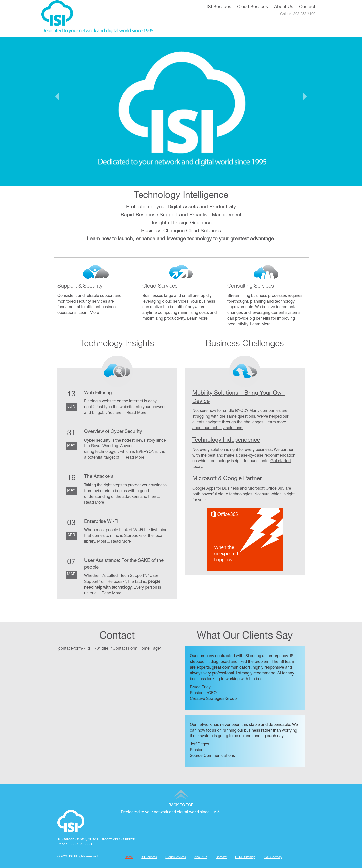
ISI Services (219, 7)
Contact (307, 7)
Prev (57, 96)
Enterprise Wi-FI (101, 521)
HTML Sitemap (245, 857)
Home (129, 857)
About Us (283, 7)
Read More (136, 413)
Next (305, 96)
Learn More (88, 313)
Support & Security (79, 286)
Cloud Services (252, 7)
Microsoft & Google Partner (227, 479)
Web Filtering (98, 393)
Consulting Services (250, 286)
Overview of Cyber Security (113, 431)
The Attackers (99, 476)
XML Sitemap (273, 857)
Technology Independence (226, 440)
